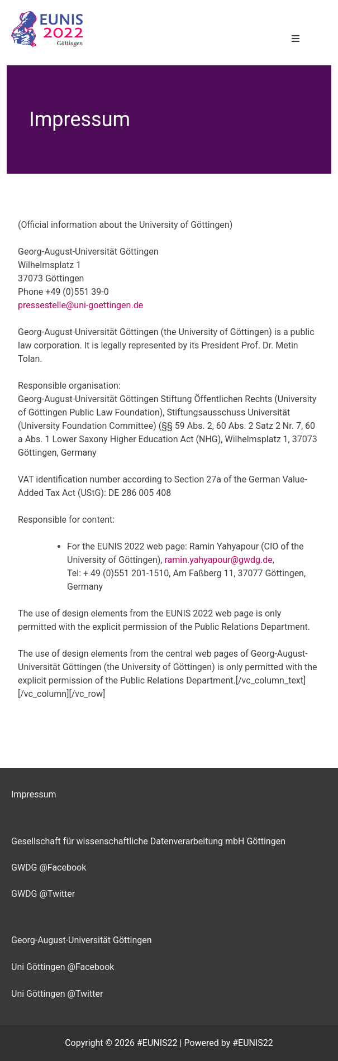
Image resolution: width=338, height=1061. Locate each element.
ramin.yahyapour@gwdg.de (218, 560)
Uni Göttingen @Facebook (62, 967)
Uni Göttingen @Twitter (57, 993)
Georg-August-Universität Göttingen (81, 940)
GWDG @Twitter (43, 893)
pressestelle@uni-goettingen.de (80, 305)
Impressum (33, 794)
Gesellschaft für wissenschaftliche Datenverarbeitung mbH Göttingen (148, 841)
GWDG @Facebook (48, 867)
